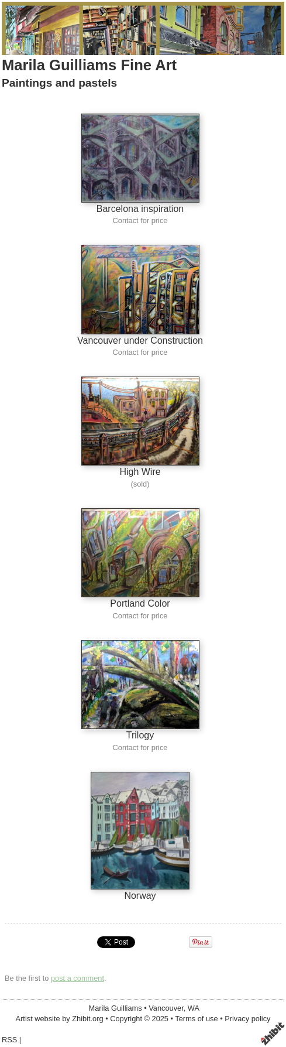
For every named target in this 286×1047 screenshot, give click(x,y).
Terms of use (196, 1018)
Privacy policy (247, 1018)
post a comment (77, 978)
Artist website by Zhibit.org (60, 1018)
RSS (9, 1039)
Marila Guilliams (115, 1008)
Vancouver (166, 1008)
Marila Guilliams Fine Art (89, 65)
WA (193, 1008)
